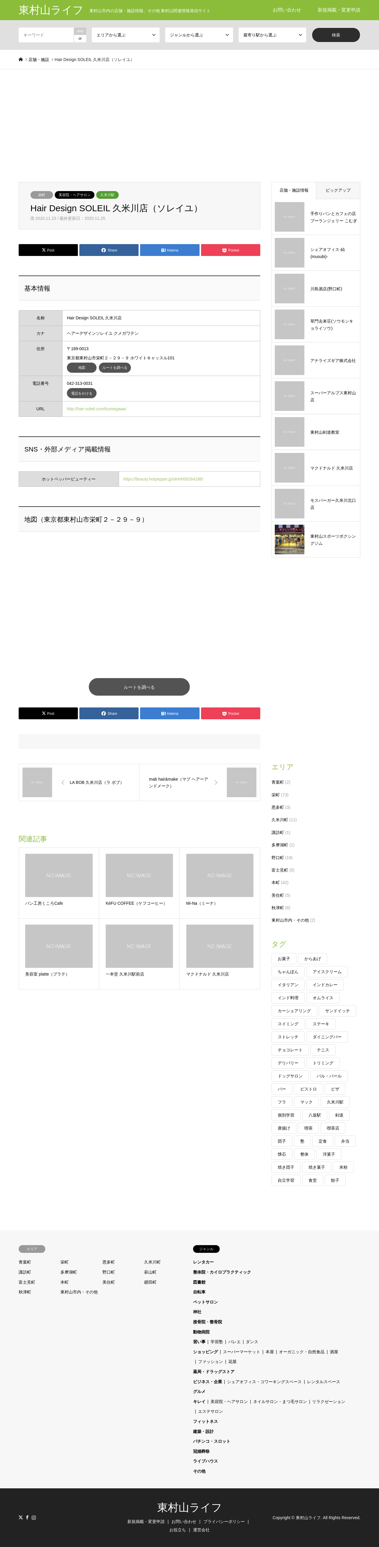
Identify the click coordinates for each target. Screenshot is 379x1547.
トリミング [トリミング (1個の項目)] (323, 1063)
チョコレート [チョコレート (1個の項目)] (290, 1050)
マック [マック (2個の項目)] (306, 1102)
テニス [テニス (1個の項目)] (323, 1050)
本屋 (270, 1351)
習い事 (199, 1341)
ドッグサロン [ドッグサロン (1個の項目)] (290, 1076)
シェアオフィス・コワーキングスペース (264, 1381)
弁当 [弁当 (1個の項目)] (345, 1141)
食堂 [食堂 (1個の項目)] (313, 1180)
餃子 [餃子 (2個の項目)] (335, 1180)
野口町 (278, 857)
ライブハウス (205, 1461)
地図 (81, 368)
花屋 (232, 1361)
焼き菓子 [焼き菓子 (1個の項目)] (317, 1167)
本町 (276, 882)
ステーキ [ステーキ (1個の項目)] (321, 1023)
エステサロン (210, 1411)
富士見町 (280, 870)
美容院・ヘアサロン (75, 195)
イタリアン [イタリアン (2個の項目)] (288, 984)
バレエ (234, 1341)
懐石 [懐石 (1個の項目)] (282, 1154)
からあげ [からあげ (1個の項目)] (312, 958)
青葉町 (278, 782)
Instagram (34, 1517)
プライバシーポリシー (224, 1521)
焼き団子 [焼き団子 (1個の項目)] (286, 1167)
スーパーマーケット (241, 1351)
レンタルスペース (323, 1381)
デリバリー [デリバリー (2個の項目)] (288, 1063)
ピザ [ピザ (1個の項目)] (335, 1089)
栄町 (41, 195)
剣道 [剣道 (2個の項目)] (339, 1115)
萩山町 (150, 1272)
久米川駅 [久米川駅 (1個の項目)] (335, 1102)
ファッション (210, 1361)
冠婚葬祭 (201, 1451)
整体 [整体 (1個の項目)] (304, 1154)
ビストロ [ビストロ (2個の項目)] (308, 1089)
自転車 (199, 1292)
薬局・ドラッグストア (214, 1371)
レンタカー (203, 1262)
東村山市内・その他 (290, 920)
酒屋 (334, 1351)
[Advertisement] (189, 125)
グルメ (199, 1391)
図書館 (199, 1282)
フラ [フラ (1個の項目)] (282, 1102)
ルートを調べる (114, 368)
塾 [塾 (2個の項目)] (302, 1141)
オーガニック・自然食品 (302, 1351)
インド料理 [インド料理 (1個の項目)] (288, 997)
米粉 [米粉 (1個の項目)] (343, 1167)
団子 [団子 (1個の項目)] (282, 1141)
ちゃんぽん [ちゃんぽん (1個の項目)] (288, 971)
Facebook (27, 1517)
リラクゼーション (328, 1401)
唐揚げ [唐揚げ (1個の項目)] (284, 1128)
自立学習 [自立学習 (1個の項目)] (286, 1180)
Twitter (21, 1517)
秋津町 (278, 907)
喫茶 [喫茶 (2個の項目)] (308, 1128)
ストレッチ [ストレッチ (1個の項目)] (288, 1036)
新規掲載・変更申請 (339, 9)
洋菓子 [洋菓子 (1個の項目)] (329, 1154)
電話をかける (81, 393)
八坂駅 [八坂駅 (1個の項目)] (315, 1115)
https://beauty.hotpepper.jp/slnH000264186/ (163, 479)
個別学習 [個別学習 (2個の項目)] (286, 1115)
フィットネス (205, 1421)
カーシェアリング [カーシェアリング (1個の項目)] (294, 1010)
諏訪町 (278, 832)
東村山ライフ (189, 1507)
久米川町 (280, 819)
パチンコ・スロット (211, 1441)
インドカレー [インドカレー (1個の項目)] (325, 984)
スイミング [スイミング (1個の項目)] (288, 1023)
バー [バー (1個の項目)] (282, 1089)
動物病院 (201, 1332)
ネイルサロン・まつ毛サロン (280, 1401)
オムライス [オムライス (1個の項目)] (323, 997)
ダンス (252, 1341)
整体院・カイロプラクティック (222, 1272)
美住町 (278, 895)
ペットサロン (205, 1302)
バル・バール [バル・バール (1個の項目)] (329, 1076)
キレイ (199, 1401)
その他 (199, 1471)
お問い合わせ (287, 9)
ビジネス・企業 (207, 1381)
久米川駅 (107, 195)
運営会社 (201, 1529)
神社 (197, 1311)
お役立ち (177, 1529)
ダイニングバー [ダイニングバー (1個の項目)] (327, 1036)
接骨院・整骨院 (207, 1321)
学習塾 (217, 1341)
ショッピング (205, 1351)
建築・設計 (203, 1431)
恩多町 (278, 807)
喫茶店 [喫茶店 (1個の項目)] (333, 1128)
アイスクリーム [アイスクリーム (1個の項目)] (327, 971)
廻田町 (150, 1282)
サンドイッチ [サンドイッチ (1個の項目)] (337, 1010)
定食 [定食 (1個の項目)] (323, 1141)
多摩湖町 (280, 845)
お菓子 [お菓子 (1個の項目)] (284, 958)
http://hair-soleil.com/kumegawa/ (96, 408)
